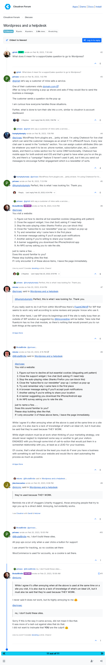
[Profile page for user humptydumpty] (7, 135)
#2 (101, 52)
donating (35, 268)
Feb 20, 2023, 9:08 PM (44, 483)
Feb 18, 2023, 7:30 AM (42, 52)
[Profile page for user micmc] (7, 289)
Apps (75, 6)
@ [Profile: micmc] (16, 487)
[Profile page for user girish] (7, 54)
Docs (91, 6)
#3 (101, 77)
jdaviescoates (18, 483)
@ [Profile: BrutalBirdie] (19, 356)
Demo (83, 6)
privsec (15, 77)
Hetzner (37, 513)
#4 (101, 133)
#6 (101, 206)
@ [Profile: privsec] (17, 137)
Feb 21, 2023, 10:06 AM (50, 573)
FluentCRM (81, 306)
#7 (102, 287)
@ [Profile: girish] (16, 80)
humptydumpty (19, 133)
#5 (101, 181)
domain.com (50, 86)
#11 (101, 573)
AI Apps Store (17, 333)
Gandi (30, 513)
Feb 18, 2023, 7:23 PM (37, 181)
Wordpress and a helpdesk (44, 291)
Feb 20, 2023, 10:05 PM (38, 532)
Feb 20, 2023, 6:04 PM (37, 287)
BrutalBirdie (17, 206)
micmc (15, 287)
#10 (101, 532)
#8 (101, 352)
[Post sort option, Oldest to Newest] (16, 40)
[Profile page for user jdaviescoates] (7, 485)
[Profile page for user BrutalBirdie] (7, 207)
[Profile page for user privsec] (7, 78)
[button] (4, 661)
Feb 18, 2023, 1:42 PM (37, 77)
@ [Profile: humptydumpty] (21, 185)
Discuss (8, 31)
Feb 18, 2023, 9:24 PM (50, 206)
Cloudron (20, 513)
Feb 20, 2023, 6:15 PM (37, 352)
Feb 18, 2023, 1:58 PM (44, 133)
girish (14, 52)
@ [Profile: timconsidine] (62, 319)
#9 (101, 483)
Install (99, 6)
